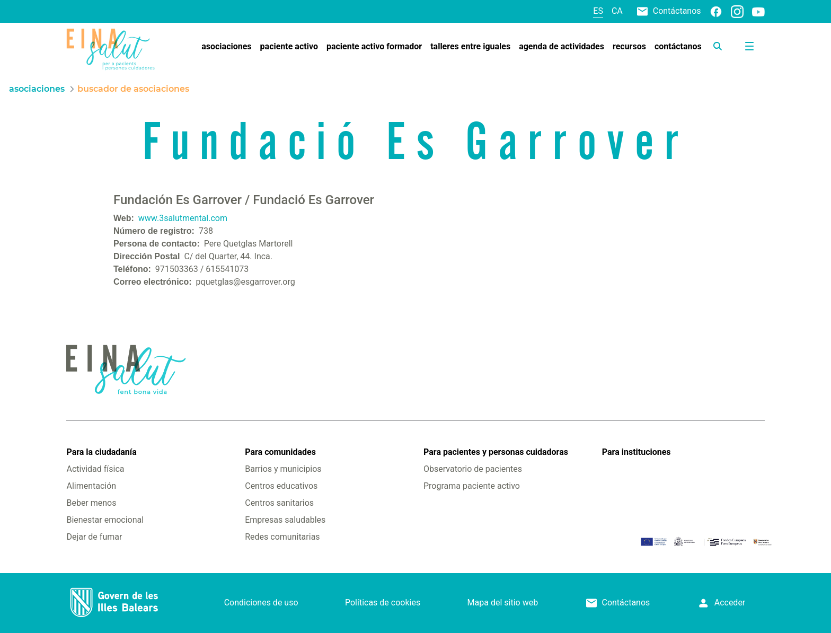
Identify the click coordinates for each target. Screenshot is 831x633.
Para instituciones (636, 452)
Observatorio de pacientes (472, 469)
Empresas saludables (285, 520)
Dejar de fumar (94, 537)
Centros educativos (281, 486)
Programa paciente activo (471, 486)
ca (617, 11)
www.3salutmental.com (182, 218)
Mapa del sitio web (502, 602)
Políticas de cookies (382, 602)
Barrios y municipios (283, 469)
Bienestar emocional (105, 520)
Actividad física (95, 469)
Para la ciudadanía (101, 452)
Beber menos (91, 503)
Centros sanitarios (279, 503)
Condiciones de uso (261, 602)
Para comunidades (280, 452)
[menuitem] (226, 46)
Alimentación (91, 486)
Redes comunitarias (282, 537)
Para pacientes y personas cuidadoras (495, 452)
